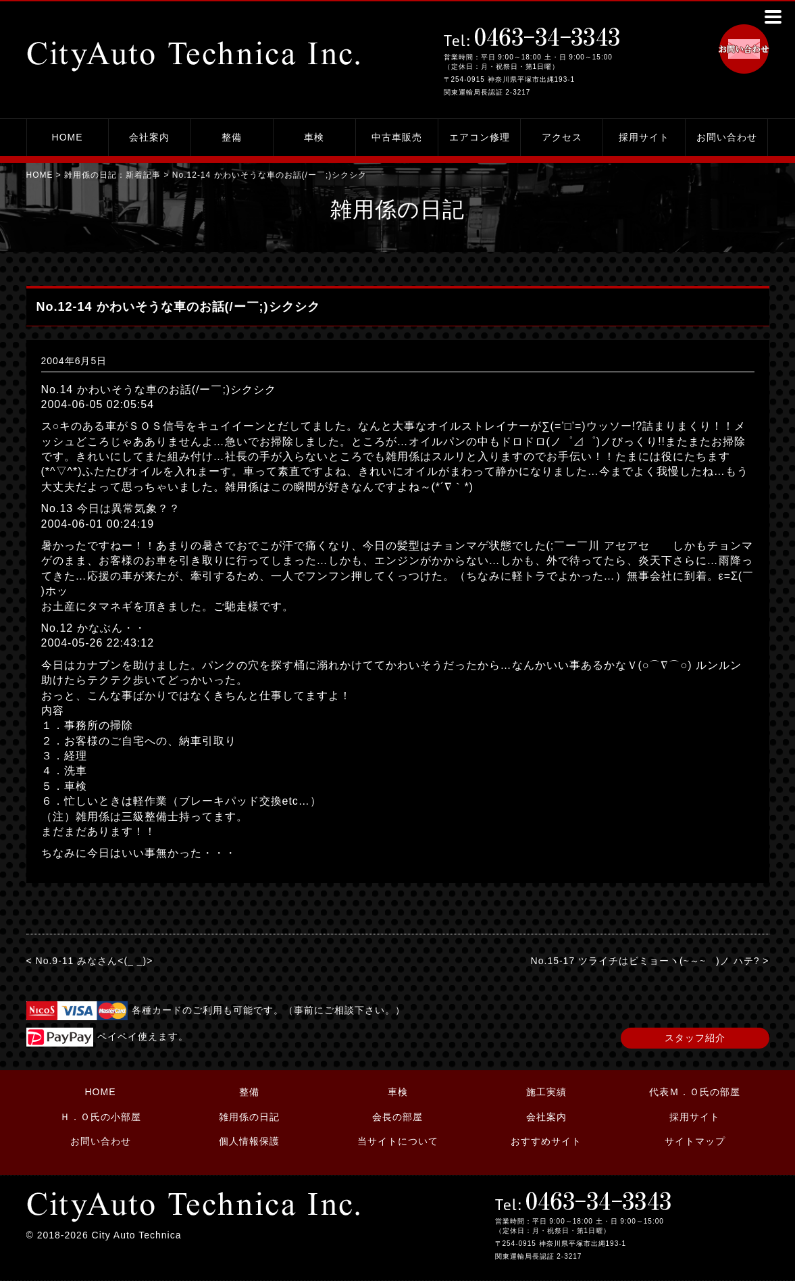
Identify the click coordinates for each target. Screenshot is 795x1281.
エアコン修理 (479, 137)
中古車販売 (396, 137)
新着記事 (143, 175)
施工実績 (546, 1091)
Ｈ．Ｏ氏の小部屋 (100, 1116)
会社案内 (149, 137)
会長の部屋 (397, 1116)
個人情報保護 (249, 1141)
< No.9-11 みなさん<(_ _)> (89, 960)
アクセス (562, 137)
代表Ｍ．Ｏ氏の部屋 (694, 1091)
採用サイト (644, 137)
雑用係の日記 (249, 1116)
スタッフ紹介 (695, 1037)
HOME (67, 137)
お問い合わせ (726, 137)
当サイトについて (397, 1141)
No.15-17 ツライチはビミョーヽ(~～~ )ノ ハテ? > (650, 960)
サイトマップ (695, 1141)
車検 (314, 137)
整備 (232, 137)
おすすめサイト (546, 1141)
